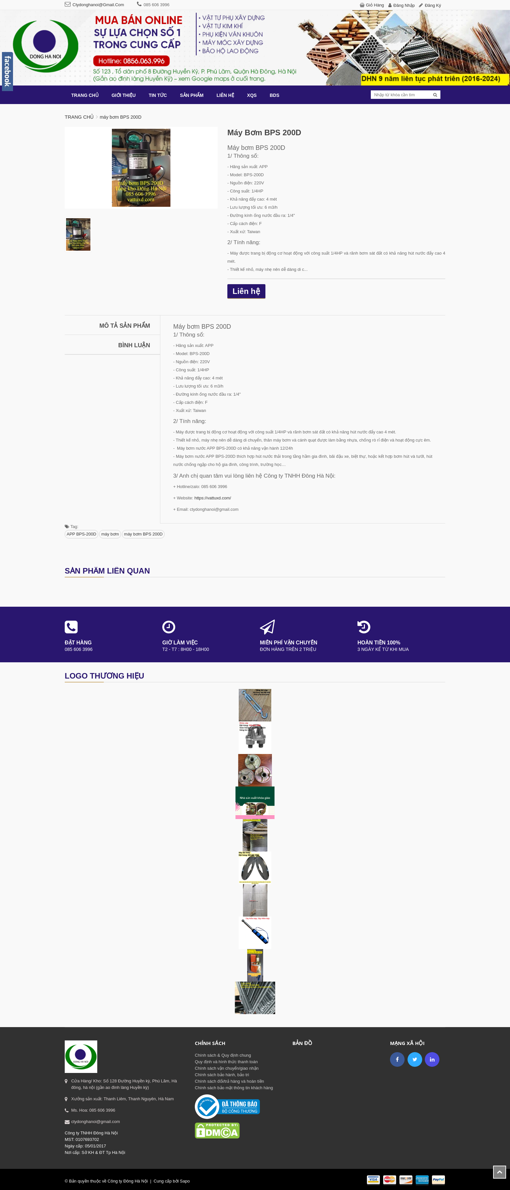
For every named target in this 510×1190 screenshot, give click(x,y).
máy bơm (110, 534)
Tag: (71, 526)
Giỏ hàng (375, 5)
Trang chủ (79, 117)
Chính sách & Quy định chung (223, 1055)
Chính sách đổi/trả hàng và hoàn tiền (229, 1081)
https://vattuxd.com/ (213, 498)
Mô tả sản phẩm (125, 326)
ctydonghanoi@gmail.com (98, 4)
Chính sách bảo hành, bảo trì (222, 1074)
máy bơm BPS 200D (143, 534)
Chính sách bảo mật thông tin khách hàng (234, 1087)
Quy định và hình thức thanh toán (226, 1061)
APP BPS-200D (81, 534)
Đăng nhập (404, 5)
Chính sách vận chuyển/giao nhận (227, 1068)
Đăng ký (433, 5)
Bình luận (134, 345)
